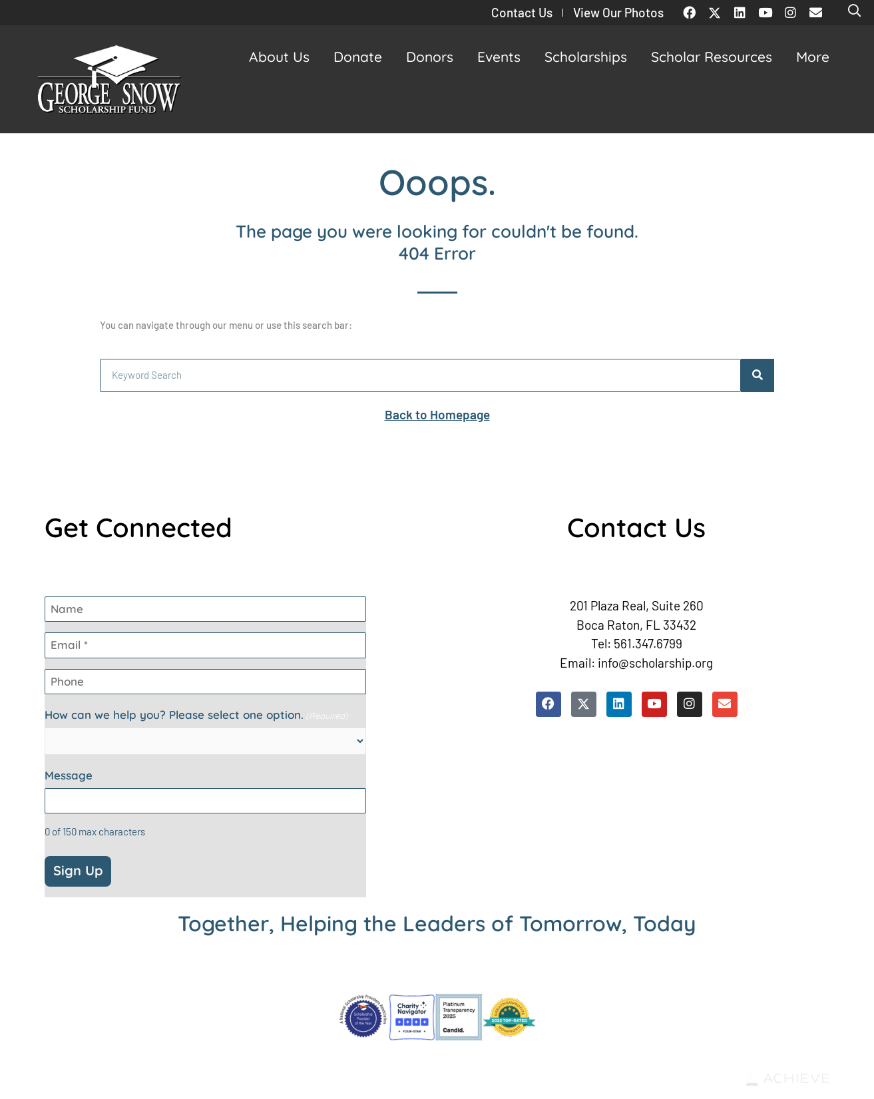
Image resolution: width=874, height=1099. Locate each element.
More (816, 56)
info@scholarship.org (655, 662)
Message (69, 775)
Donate (361, 56)
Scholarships (589, 56)
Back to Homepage (437, 414)
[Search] (757, 375)
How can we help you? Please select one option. (196, 715)
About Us (282, 56)
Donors (433, 56)
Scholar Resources (715, 56)
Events (502, 56)
